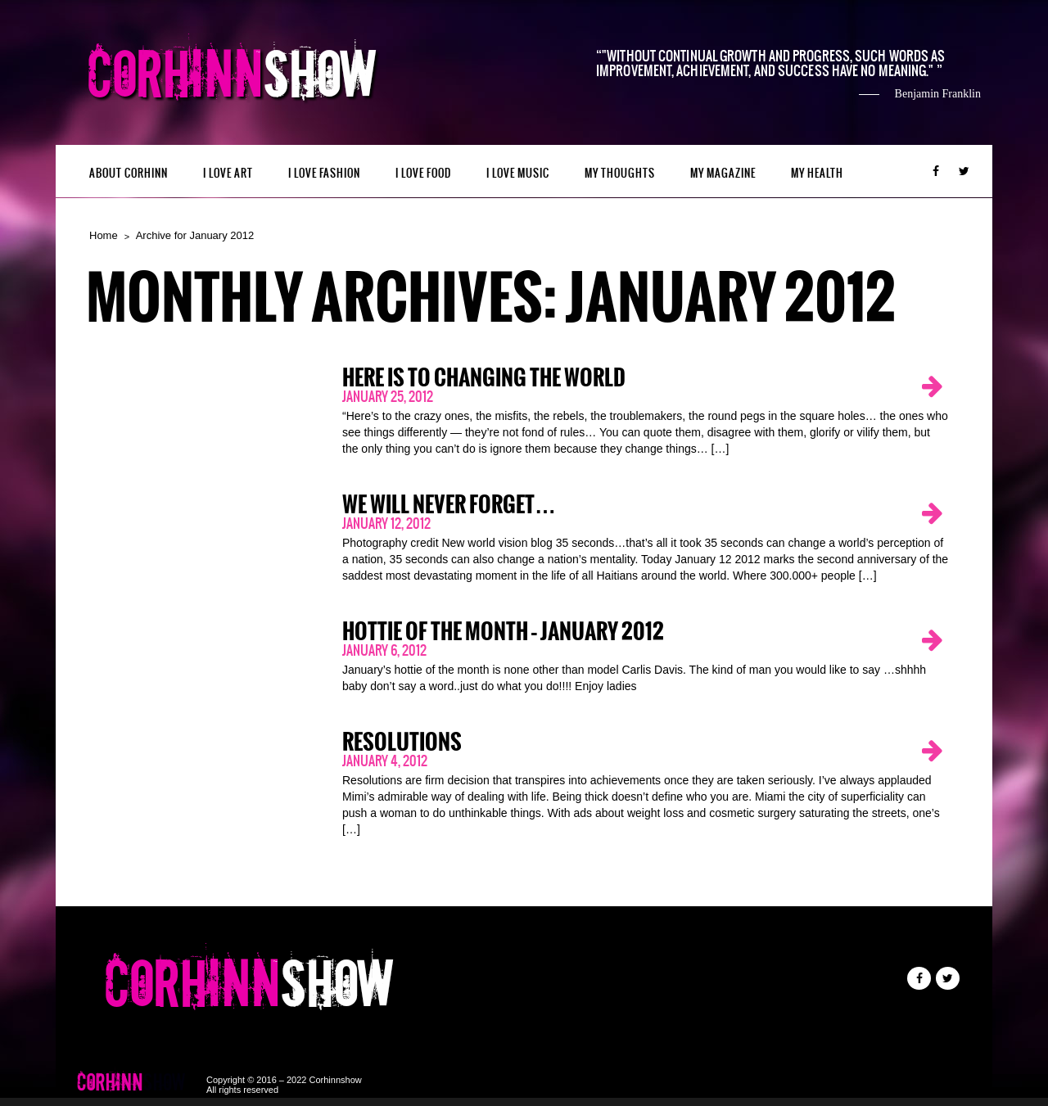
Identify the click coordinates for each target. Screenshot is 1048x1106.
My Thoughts (620, 173)
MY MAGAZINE (723, 173)
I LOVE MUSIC (517, 173)
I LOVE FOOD (423, 173)
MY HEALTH (817, 173)
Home (103, 235)
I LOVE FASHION (324, 173)
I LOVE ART (228, 173)
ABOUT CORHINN (128, 173)
